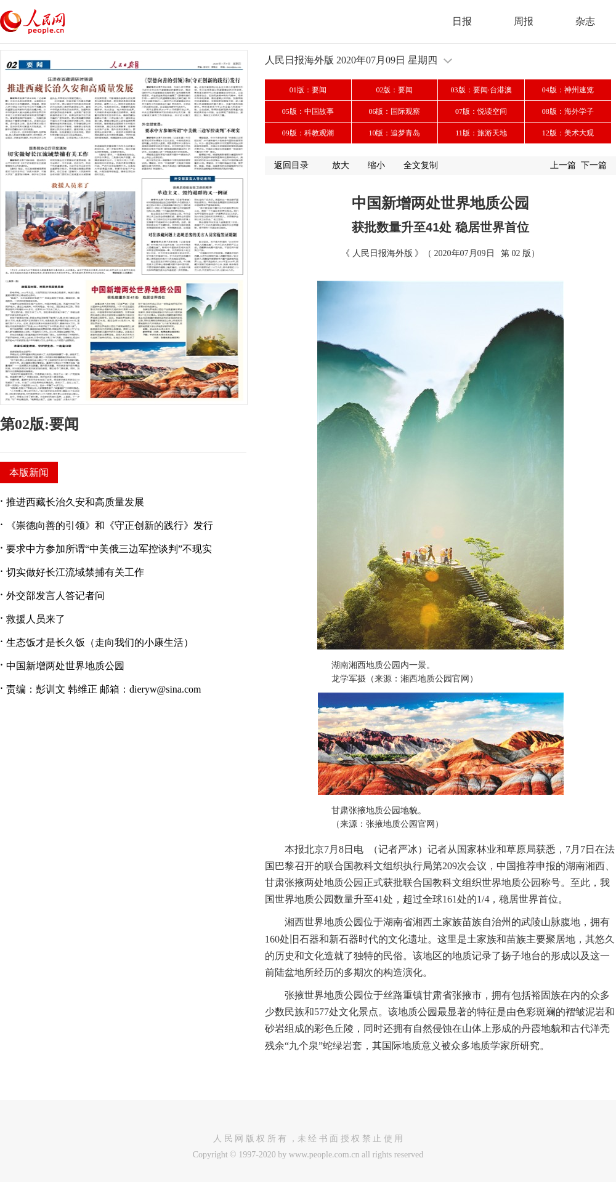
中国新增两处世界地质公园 (65, 666)
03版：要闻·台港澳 (481, 90)
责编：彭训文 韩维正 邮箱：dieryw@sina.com (103, 689)
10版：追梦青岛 (394, 133)
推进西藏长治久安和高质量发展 (75, 502)
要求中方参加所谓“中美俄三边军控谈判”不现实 (109, 549)
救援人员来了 (35, 619)
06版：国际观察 (394, 111)
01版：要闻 (308, 90)
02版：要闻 (394, 90)
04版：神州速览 (568, 90)
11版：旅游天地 (481, 133)
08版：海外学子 (568, 111)
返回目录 (291, 165)
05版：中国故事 (308, 111)
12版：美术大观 (568, 133)
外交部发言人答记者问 (55, 595)
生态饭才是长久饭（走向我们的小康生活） (99, 642)
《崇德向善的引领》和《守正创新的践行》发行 (109, 525)
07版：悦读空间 (481, 111)
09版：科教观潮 (308, 133)
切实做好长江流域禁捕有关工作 (75, 572)
